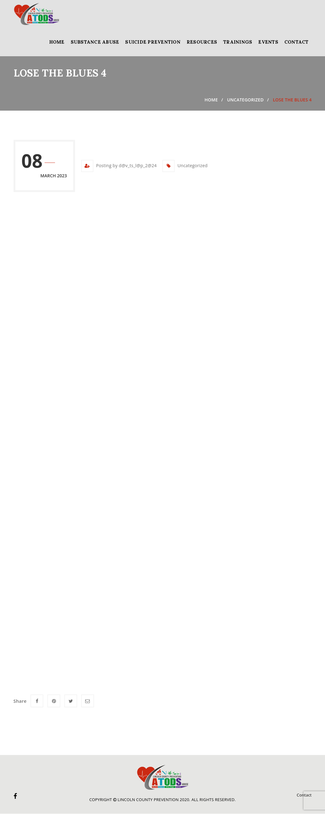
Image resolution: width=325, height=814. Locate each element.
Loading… (112, 434)
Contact (296, 42)
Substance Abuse (95, 42)
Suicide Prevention (152, 42)
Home (57, 42)
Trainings (237, 42)
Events (268, 42)
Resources (202, 42)
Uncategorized (245, 100)
